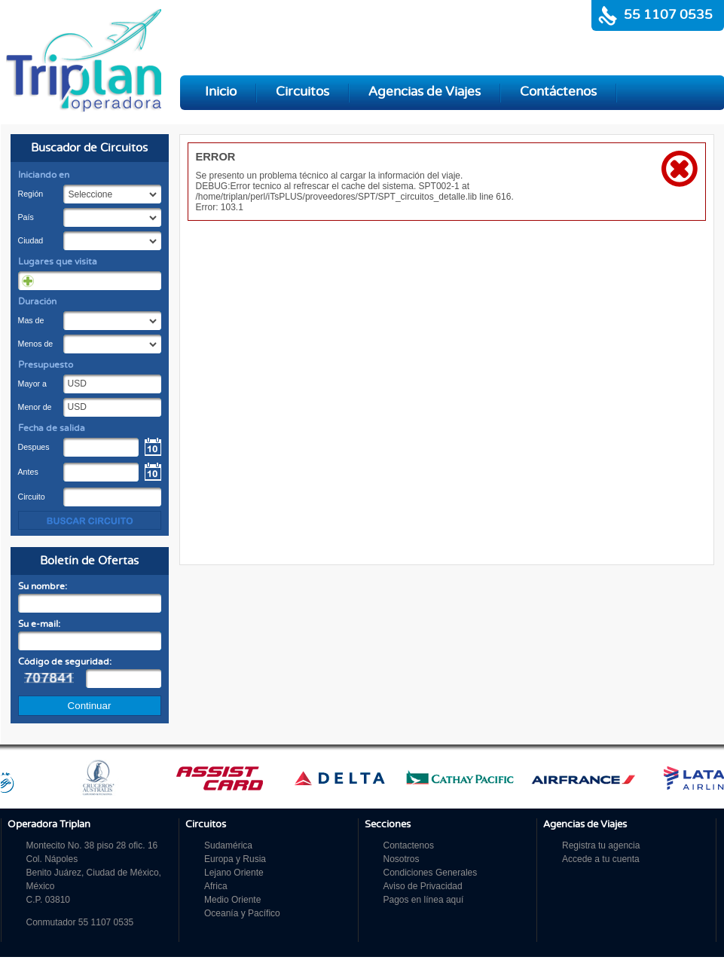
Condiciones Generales (430, 872)
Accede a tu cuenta (601, 859)
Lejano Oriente (234, 872)
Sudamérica (228, 845)
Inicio (221, 91)
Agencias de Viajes (424, 91)
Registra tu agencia (601, 845)
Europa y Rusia (235, 859)
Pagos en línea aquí (423, 899)
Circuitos (302, 91)
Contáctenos (558, 91)
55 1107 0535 (668, 15)
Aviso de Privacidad (423, 886)
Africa (216, 886)
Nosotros (401, 859)
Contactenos (408, 845)
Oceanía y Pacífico (242, 913)
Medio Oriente (232, 899)
